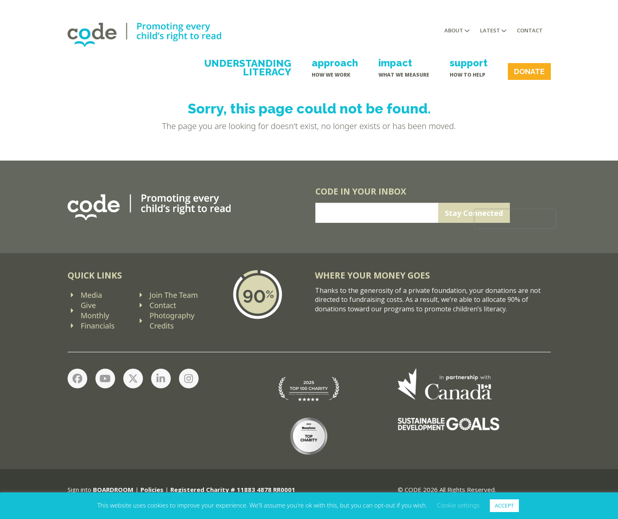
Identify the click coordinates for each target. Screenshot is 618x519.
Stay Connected (474, 213)
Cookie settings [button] (458, 505)
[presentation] (514, 218)
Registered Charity (199, 489)
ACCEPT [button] (504, 505)
